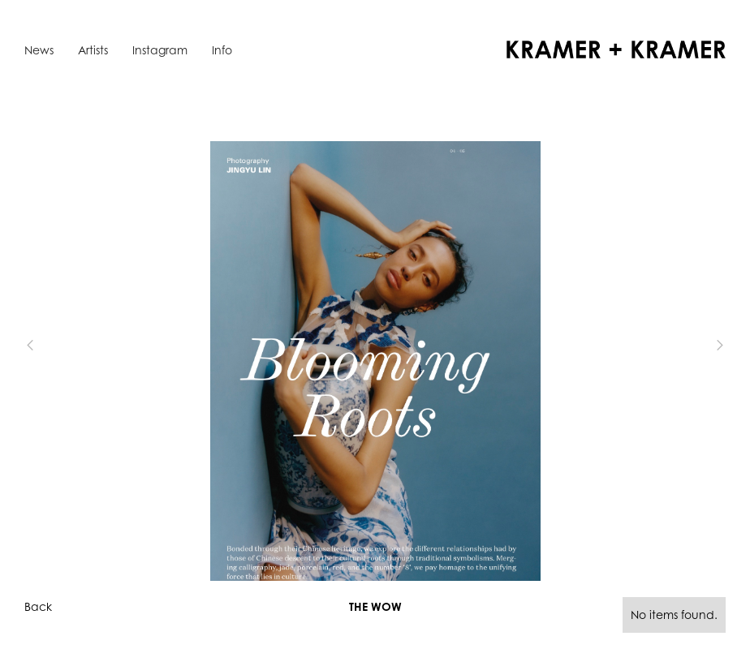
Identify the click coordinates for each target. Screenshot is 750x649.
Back (38, 606)
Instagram (160, 50)
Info (222, 50)
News (39, 50)
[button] (56, 345)
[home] (616, 49)
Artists (93, 50)
